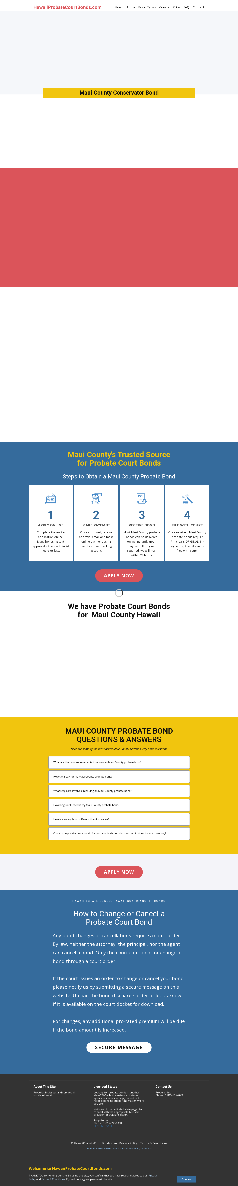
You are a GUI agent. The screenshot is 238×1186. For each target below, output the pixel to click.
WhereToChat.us (120, 1148)
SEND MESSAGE (103, 1126)
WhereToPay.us (136, 1148)
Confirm (186, 1179)
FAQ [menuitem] (186, 7)
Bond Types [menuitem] (147, 7)
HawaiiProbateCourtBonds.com (67, 7)
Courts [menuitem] (164, 7)
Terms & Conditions (153, 1143)
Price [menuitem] (176, 7)
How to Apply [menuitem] (125, 7)
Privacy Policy (128, 1143)
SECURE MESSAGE (119, 1047)
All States (91, 1148)
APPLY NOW (119, 575)
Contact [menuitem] (198, 7)
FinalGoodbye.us (103, 1148)
